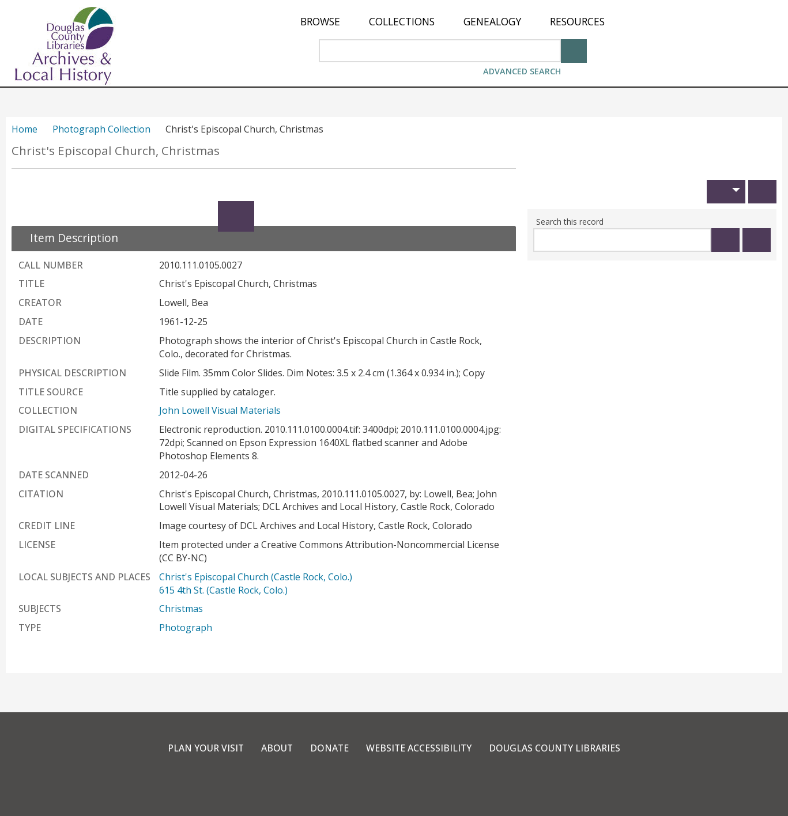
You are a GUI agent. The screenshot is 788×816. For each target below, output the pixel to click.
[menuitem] (320, 22)
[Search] (574, 50)
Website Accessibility (419, 748)
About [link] (276, 748)
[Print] (762, 191)
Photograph (185, 627)
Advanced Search (522, 71)
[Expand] (236, 216)
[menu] (452, 21)
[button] (726, 191)
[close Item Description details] (67, 238)
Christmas (181, 608)
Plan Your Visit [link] (204, 748)
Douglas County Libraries (556, 748)
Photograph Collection (101, 129)
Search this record (570, 221)
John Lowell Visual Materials (220, 410)
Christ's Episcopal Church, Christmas (116, 150)
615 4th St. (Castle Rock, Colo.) (223, 590)
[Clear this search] (756, 240)
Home (24, 129)
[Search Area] (440, 50)
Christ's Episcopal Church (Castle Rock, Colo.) (255, 577)
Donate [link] (329, 748)
